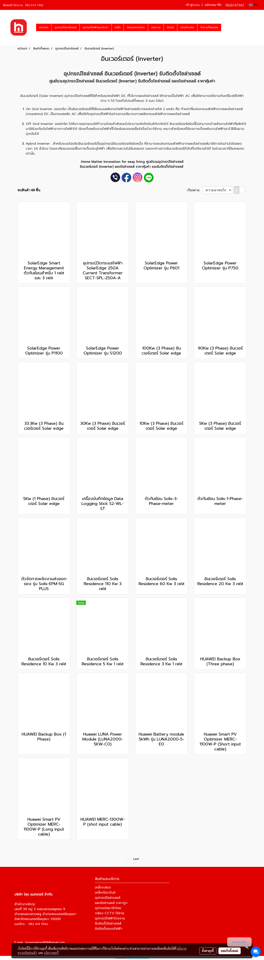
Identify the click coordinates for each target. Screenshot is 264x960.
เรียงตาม (194, 190)
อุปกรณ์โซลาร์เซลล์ (65, 27)
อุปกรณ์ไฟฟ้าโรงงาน (110, 918)
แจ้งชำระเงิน (187, 27)
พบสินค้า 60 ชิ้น (29, 190)
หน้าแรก (43, 27)
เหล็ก (117, 27)
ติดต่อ (170, 27)
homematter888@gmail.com (45, 942)
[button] (224, 27)
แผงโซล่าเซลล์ (124, 166)
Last (136, 859)
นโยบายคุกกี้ (51, 953)
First (128, 859)
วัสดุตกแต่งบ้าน (136, 27)
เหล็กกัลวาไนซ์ (105, 892)
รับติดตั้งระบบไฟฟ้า (108, 928)
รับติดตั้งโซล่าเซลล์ (108, 923)
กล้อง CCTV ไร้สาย (109, 913)
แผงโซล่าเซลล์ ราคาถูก (111, 902)
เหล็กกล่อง (103, 887)
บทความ (155, 27)
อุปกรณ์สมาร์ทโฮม (108, 908)
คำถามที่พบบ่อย (209, 27)
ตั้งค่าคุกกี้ (208, 951)
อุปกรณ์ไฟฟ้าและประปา (95, 27)
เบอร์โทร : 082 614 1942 (31, 924)
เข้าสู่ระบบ (193, 5)
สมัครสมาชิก (213, 5)
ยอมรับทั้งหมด (229, 951)
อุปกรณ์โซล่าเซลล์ (83, 74)
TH (253, 5)
